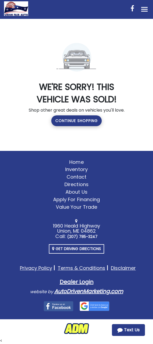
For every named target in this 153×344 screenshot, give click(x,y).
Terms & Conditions (81, 268)
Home (76, 162)
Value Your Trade (76, 207)
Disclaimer (123, 268)
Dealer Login (76, 282)
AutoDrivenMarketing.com (88, 291)
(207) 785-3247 (82, 236)
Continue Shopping (76, 120)
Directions (76, 184)
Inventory (76, 169)
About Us (76, 192)
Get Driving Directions (76, 248)
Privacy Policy (36, 268)
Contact (76, 176)
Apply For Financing (76, 199)
